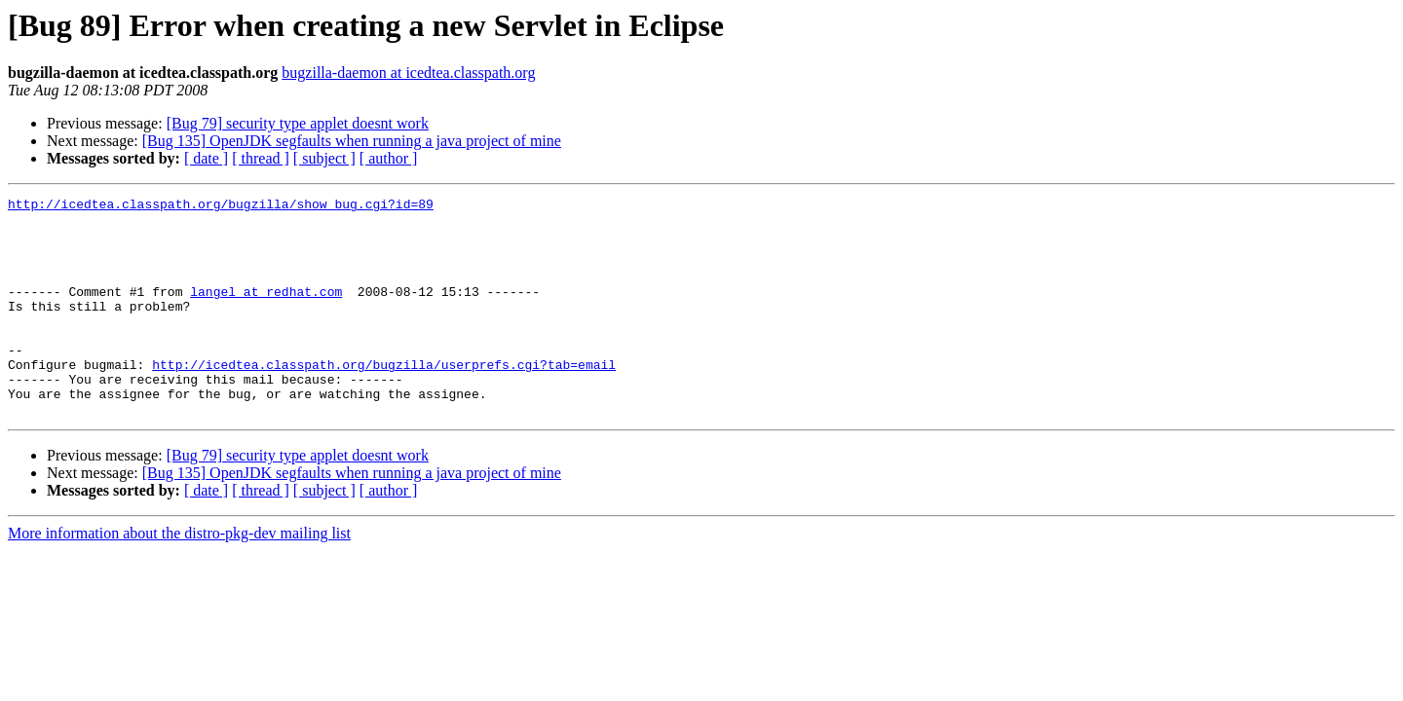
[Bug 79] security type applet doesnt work (298, 123)
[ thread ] (260, 158)
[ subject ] (324, 158)
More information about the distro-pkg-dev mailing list (179, 577)
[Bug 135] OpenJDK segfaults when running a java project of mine (351, 140)
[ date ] (206, 158)
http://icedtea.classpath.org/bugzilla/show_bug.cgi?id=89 (221, 206)
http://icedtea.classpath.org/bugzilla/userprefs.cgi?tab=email (384, 399)
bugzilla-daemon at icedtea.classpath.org (408, 72)
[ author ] (389, 158)
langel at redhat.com (266, 311)
